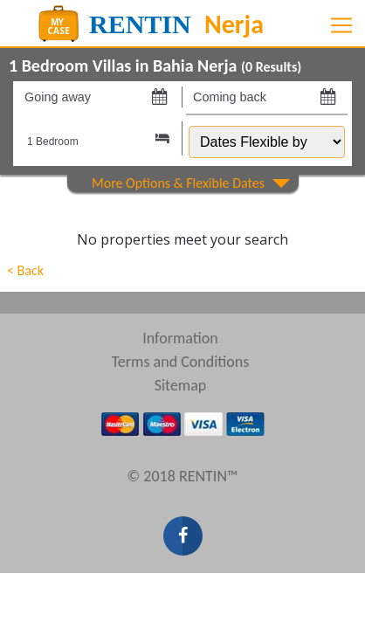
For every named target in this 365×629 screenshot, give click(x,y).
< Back (25, 270)
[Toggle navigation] (341, 25)
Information (180, 338)
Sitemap (181, 385)
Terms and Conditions (181, 361)
